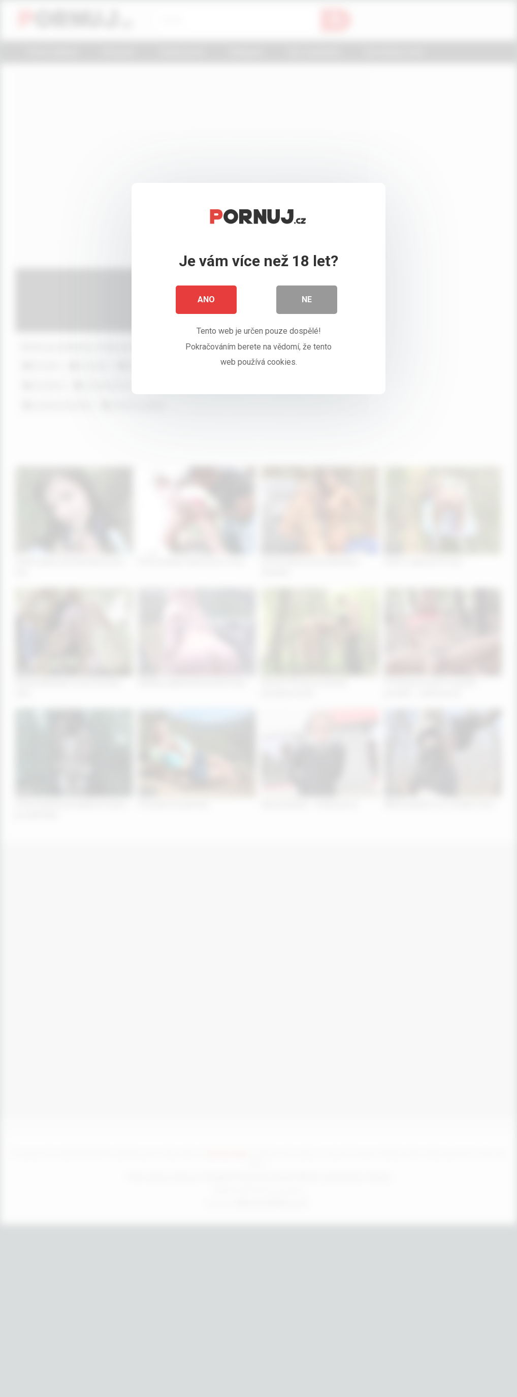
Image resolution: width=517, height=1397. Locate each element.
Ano (206, 299)
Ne (307, 299)
